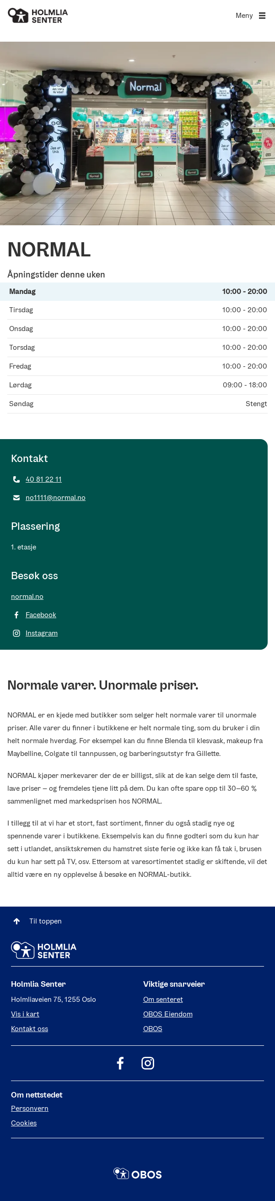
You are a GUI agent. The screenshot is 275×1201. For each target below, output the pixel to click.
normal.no (27, 596)
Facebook (33, 614)
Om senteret (163, 999)
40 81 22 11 (36, 479)
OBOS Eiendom (168, 1014)
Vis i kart (25, 1014)
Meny (252, 15)
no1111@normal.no (48, 497)
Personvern (30, 1108)
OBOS (152, 1028)
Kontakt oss (29, 1028)
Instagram (34, 633)
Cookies (24, 1123)
